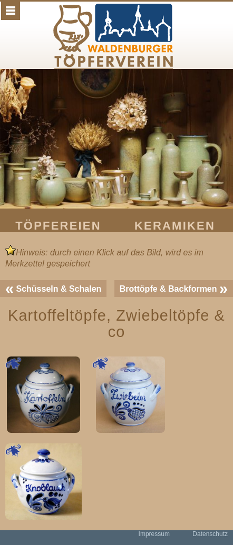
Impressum (154, 534)
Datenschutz (210, 534)
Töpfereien (58, 225)
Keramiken (174, 225)
